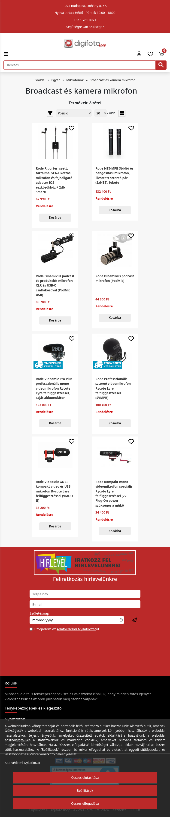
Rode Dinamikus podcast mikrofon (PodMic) (114, 278)
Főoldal (39, 80)
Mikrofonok (75, 80)
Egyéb (55, 80)
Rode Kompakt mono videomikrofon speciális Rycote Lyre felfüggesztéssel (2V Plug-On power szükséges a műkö (114, 493)
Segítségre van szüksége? (85, 27)
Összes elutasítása (85, 777)
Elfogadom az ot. (67, 629)
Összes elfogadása (85, 803)
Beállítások (85, 790)
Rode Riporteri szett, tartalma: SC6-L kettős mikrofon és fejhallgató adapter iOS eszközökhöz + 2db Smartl (54, 180)
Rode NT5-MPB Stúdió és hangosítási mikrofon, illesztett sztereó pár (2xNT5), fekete (114, 175)
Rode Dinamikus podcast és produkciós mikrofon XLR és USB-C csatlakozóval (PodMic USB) (55, 285)
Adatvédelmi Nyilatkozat (76, 629)
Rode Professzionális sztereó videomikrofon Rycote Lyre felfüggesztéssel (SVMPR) (113, 388)
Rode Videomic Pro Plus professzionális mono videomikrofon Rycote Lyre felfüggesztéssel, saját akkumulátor (54, 388)
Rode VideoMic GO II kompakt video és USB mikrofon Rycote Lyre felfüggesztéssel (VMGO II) (54, 491)
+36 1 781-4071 (85, 20)
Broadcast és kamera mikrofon (113, 80)
